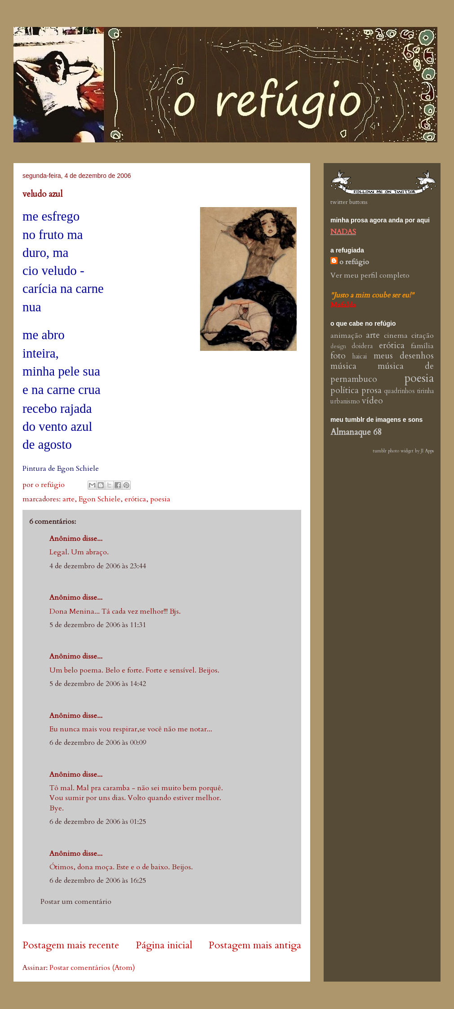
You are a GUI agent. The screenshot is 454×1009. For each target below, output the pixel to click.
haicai (359, 356)
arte (68, 499)
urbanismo (345, 401)
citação (422, 336)
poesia (160, 499)
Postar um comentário (75, 902)
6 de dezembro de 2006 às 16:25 (97, 880)
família (422, 346)
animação (346, 336)
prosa (371, 390)
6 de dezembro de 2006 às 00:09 (97, 743)
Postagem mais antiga (255, 945)
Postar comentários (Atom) (92, 968)
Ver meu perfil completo (369, 275)
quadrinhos (399, 391)
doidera (362, 346)
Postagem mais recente (70, 945)
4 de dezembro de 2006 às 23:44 (97, 566)
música (343, 366)
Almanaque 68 (356, 432)
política (344, 390)
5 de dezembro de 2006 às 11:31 (97, 625)
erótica (135, 499)
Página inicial (164, 945)
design (338, 346)
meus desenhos (404, 356)
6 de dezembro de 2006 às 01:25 (97, 822)
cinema (396, 336)
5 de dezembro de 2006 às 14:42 (97, 684)
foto (338, 356)
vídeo (372, 401)
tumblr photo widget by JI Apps (403, 451)
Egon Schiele (99, 499)
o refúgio (354, 262)
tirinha (425, 391)
